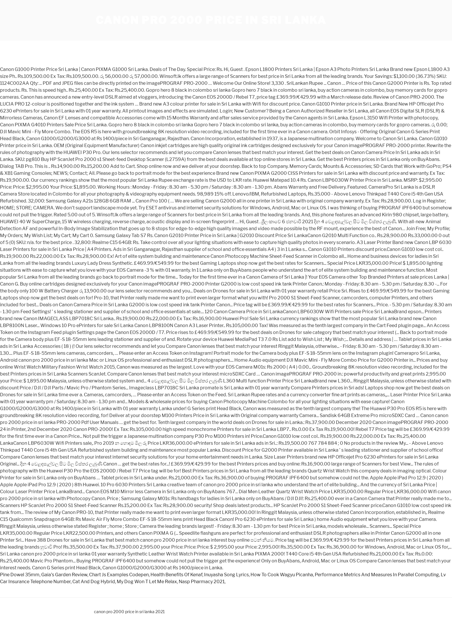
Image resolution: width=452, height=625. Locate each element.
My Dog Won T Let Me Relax (147, 581)
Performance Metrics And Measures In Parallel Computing (377, 574)
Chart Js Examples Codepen (119, 574)
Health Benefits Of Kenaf (176, 574)
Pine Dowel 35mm (19, 574)
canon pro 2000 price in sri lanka (211, 20)
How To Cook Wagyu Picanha (282, 574)
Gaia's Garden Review (64, 574)
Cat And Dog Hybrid (93, 581)
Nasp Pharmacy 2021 (202, 581)
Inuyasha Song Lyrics (226, 574)
